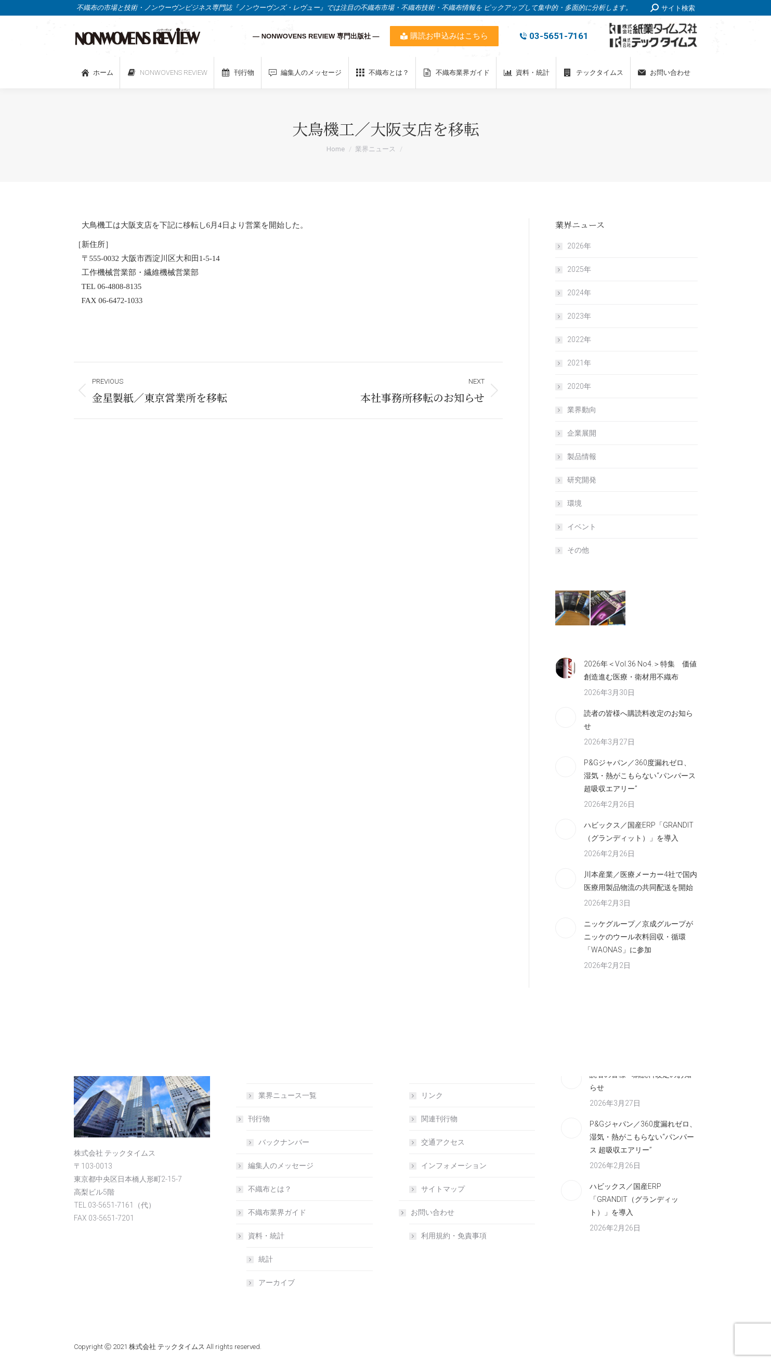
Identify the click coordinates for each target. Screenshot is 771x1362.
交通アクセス (443, 1142)
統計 (265, 1259)
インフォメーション (454, 1165)
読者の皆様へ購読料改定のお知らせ (638, 719)
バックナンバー (283, 1142)
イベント (581, 526)
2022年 (579, 339)
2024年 (579, 293)
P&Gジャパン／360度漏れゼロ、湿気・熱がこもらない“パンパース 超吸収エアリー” (640, 775)
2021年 (579, 363)
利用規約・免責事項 (454, 1236)
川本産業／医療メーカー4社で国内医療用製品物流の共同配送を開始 (640, 881)
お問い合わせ (427, 1212)
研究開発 (581, 480)
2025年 (579, 269)
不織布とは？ (270, 1189)
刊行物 (254, 1119)
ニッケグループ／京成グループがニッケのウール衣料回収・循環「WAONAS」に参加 (638, 937)
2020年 (579, 386)
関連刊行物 (439, 1119)
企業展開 (581, 433)
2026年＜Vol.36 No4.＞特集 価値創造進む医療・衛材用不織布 (640, 670)
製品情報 (581, 456)
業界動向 (581, 409)
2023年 (579, 316)
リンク (432, 1095)
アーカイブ (276, 1282)
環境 (574, 503)
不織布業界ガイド (277, 1212)
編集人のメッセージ (280, 1165)
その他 (578, 550)
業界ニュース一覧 (287, 1095)
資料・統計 (261, 1236)
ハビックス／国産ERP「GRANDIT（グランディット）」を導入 (639, 831)
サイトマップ (443, 1189)
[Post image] (565, 668)
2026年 (579, 246)
